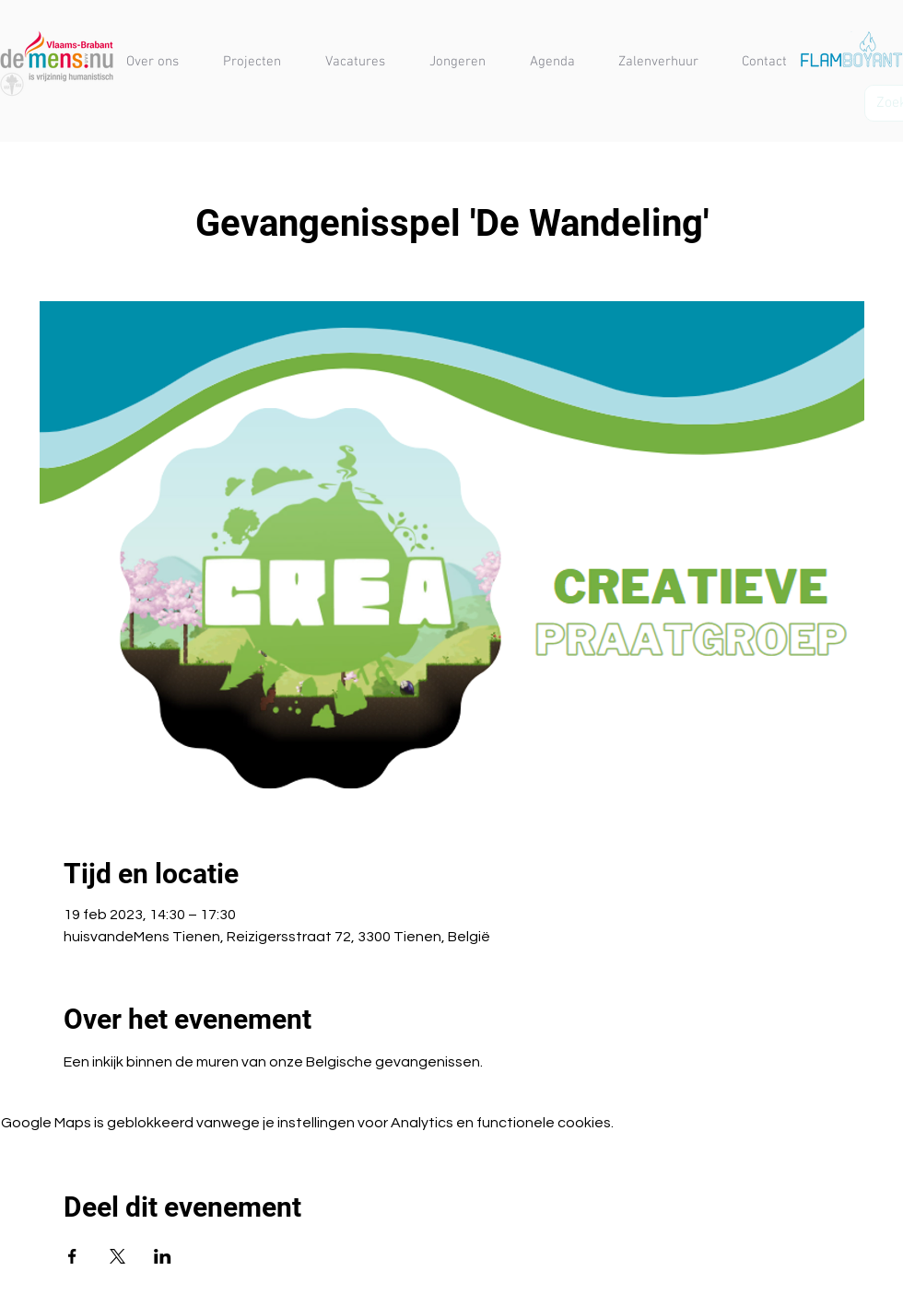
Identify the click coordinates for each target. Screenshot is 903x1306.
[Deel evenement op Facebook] (72, 1256)
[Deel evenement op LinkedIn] (162, 1256)
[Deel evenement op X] (117, 1256)
